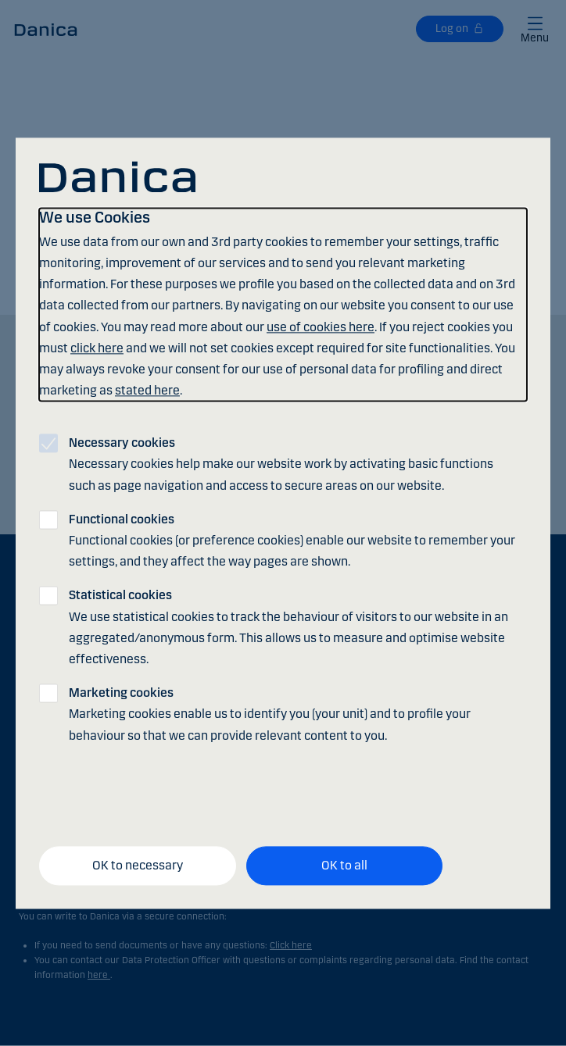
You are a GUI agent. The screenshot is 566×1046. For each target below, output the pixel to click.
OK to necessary (137, 866)
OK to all (344, 866)
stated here (147, 390)
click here (97, 348)
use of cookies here (320, 327)
